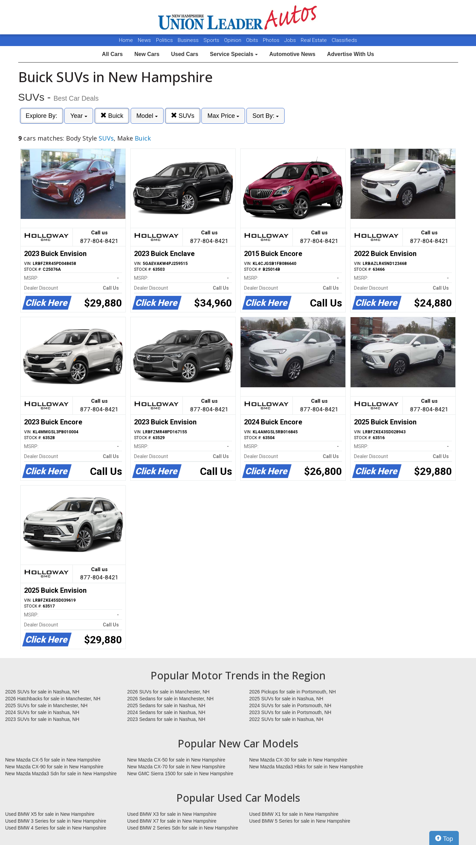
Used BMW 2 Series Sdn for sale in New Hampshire (182, 828)
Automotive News (292, 54)
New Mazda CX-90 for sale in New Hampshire (54, 766)
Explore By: (41, 115)
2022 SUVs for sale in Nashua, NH (286, 719)
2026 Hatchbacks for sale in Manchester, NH (52, 698)
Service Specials (234, 54)
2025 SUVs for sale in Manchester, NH (46, 705)
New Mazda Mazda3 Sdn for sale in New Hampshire (61, 773)
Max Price (223, 115)
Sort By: (265, 115)
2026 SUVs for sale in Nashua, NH (42, 691)
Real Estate (314, 40)
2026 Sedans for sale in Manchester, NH (170, 698)
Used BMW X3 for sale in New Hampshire (172, 814)
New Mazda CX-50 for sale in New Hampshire (176, 760)
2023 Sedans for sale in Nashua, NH (166, 719)
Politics (164, 40)
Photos (272, 40)
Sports (212, 40)
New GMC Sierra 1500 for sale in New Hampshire (180, 773)
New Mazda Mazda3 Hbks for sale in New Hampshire (306, 766)
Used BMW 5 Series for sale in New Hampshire (299, 821)
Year (78, 115)
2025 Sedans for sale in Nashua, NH (166, 705)
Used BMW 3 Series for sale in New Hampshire (55, 821)
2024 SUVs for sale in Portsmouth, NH (290, 705)
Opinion (233, 40)
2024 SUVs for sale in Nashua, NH (42, 712)
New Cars (146, 54)
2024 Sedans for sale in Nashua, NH (166, 712)
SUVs (183, 115)
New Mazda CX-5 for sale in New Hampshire (53, 760)
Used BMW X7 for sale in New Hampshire (172, 821)
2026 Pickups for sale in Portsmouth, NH (292, 691)
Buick (111, 115)
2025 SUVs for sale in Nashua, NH (286, 698)
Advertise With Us (350, 54)
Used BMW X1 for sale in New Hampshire (294, 814)
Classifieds (344, 40)
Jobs (290, 40)
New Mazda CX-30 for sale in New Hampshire (298, 760)
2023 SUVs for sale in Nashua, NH (42, 719)
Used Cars (184, 54)
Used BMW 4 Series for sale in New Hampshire (55, 828)
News (144, 40)
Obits (252, 40)
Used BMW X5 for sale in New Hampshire (50, 814)
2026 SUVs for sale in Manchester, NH (168, 691)
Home (126, 40)
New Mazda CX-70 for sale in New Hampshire (176, 766)
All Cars (112, 54)
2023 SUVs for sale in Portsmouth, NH (290, 712)
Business (189, 40)
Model (147, 115)
